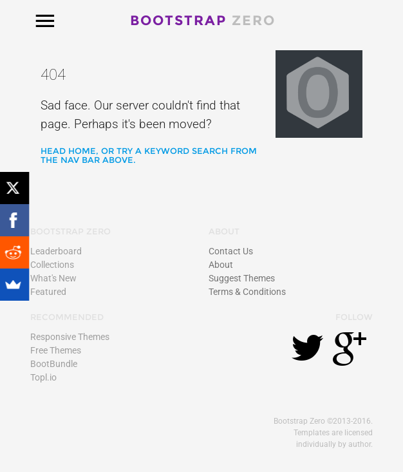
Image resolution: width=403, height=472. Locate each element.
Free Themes (55, 350)
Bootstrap (203, 20)
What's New (53, 278)
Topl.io (43, 377)
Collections (52, 265)
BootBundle (53, 364)
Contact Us (231, 251)
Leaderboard (56, 251)
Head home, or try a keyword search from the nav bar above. (149, 155)
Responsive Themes (69, 337)
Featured (48, 292)
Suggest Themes (242, 278)
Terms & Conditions (247, 292)
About (221, 265)
